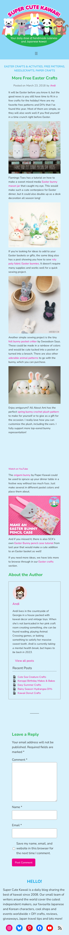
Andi (53, 85)
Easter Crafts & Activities (23, 66)
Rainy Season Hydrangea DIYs (35, 689)
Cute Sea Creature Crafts (32, 677)
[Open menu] (36, 53)
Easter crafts (46, 561)
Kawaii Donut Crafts (29, 693)
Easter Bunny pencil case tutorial (33, 543)
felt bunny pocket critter (22, 341)
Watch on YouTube (18, 469)
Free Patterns (54, 66)
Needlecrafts (24, 70)
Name (17, 807)
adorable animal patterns (23, 358)
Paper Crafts (45, 70)
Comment (19, 760)
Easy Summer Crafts (29, 685)
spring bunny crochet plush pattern (38, 412)
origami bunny (22, 475)
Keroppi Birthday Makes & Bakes (36, 681)
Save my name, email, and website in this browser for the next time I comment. (34, 848)
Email (17, 825)
